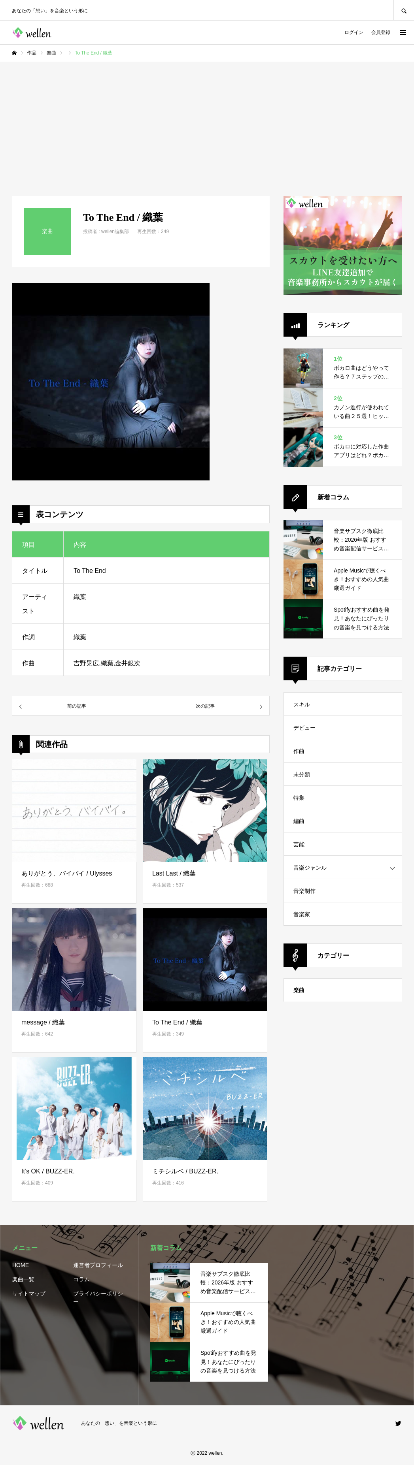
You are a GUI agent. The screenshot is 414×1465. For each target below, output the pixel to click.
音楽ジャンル (310, 867)
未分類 (301, 774)
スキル (301, 704)
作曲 (298, 751)
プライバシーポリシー (98, 1297)
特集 (298, 798)
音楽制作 (304, 891)
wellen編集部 (115, 231)
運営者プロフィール (98, 1265)
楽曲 (298, 990)
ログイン (353, 32)
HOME (20, 1265)
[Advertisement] (207, 121)
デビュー (304, 728)
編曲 (298, 821)
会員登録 (380, 32)
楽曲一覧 (23, 1279)
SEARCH (403, 10)
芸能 (298, 844)
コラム (81, 1279)
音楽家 (301, 914)
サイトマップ (28, 1293)
